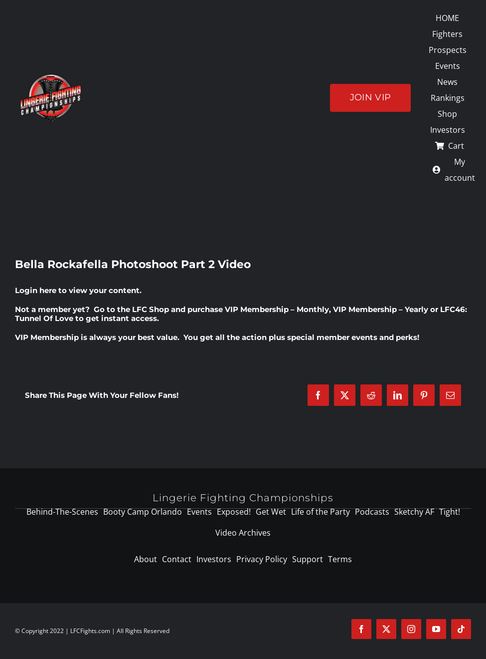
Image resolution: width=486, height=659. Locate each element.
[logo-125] (50, 76)
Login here (35, 290)
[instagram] (411, 629)
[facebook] (361, 629)
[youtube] (436, 629)
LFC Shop (150, 309)
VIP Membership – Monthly (277, 309)
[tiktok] (461, 629)
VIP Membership (47, 337)
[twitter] (386, 629)
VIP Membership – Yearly (380, 309)
